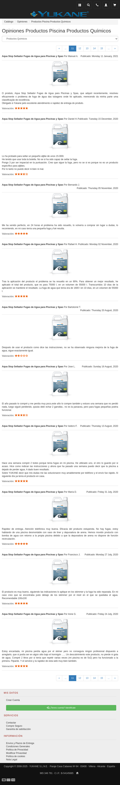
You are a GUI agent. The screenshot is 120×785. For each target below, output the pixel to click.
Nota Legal (11, 759)
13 (87, 48)
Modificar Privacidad (16, 753)
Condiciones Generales (18, 746)
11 (73, 48)
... (65, 48)
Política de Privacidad (17, 749)
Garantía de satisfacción (18, 729)
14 (94, 48)
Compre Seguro (14, 726)
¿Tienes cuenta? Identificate (61, 708)
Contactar (11, 722)
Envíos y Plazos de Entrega (20, 743)
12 (80, 48)
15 (101, 48)
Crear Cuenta (13, 700)
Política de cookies (15, 756)
